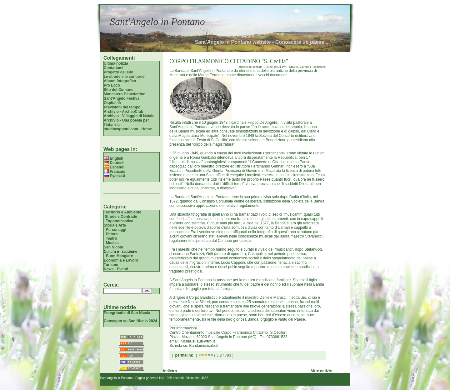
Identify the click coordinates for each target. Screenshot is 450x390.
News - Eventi (116, 269)
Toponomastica (119, 221)
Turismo (111, 264)
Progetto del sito (118, 72)
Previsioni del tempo (122, 107)
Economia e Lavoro (121, 260)
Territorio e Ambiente (122, 212)
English (113, 158)
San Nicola (113, 247)
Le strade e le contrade (124, 76)
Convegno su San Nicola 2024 (130, 321)
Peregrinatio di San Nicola (127, 313)
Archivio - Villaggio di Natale (129, 116)
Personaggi (116, 230)
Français (114, 171)
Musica (112, 243)
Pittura (112, 234)
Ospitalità (112, 103)
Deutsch (114, 163)
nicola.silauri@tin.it (197, 341)
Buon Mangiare (119, 256)
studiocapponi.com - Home (128, 129)
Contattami (113, 68)
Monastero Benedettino (124, 94)
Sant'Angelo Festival (122, 98)
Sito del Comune (118, 90)
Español (114, 167)
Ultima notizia (116, 63)
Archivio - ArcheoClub (123, 111)
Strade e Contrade (121, 216)
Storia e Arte (115, 225)
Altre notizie (321, 371)
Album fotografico (120, 81)
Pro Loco (112, 85)
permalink (184, 355)
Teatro (111, 238)
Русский (114, 176)
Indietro (170, 371)
